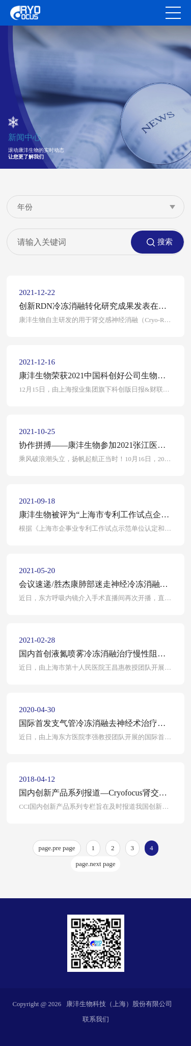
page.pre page (56, 848)
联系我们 (96, 1019)
